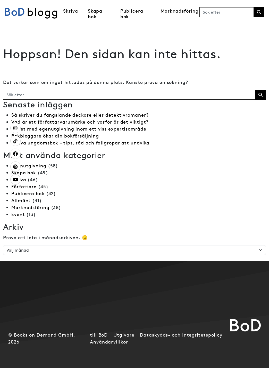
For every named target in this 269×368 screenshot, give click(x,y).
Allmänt (21, 200)
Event (18, 214)
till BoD (99, 335)
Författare (24, 187)
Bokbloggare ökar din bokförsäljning (55, 136)
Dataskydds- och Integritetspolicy (181, 335)
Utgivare (123, 335)
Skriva (70, 11)
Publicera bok (131, 13)
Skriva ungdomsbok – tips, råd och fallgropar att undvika (80, 143)
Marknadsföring (180, 11)
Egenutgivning (28, 166)
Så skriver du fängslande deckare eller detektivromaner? (80, 115)
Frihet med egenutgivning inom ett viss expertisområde (78, 129)
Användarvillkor (109, 342)
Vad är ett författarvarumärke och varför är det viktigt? (79, 122)
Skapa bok (95, 13)
